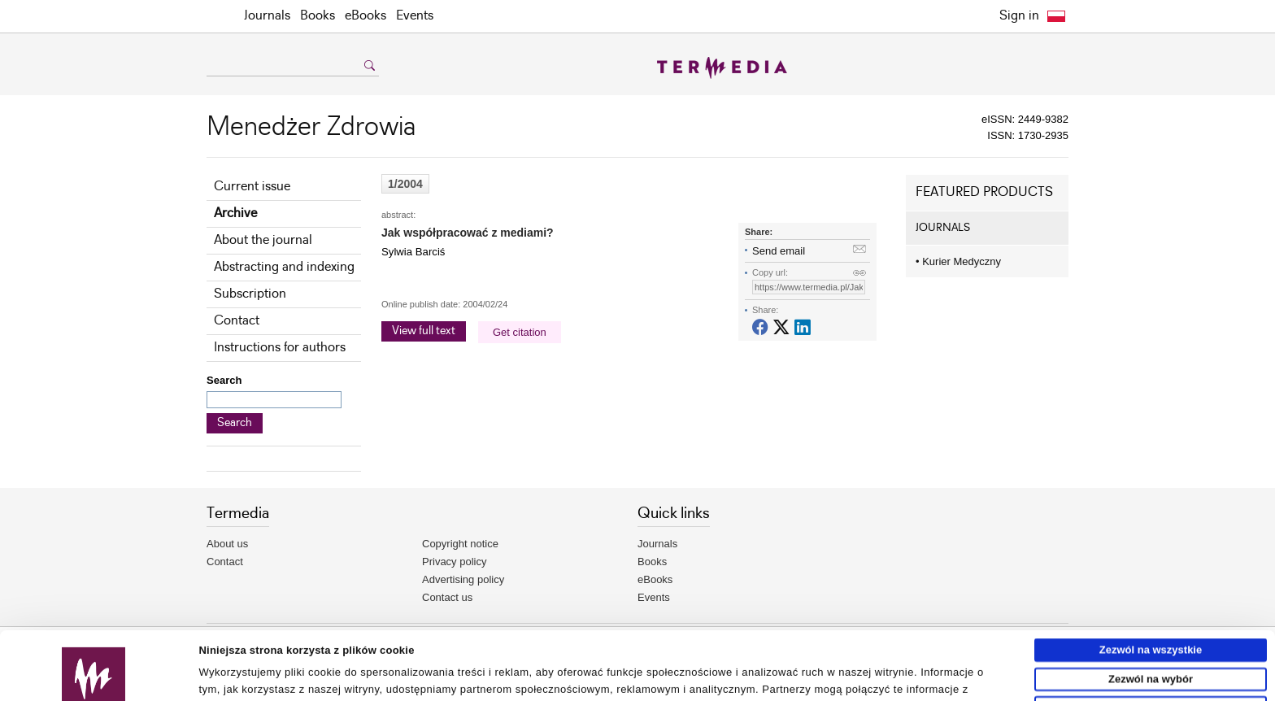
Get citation (519, 332)
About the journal (263, 240)
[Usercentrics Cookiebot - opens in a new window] (94, 682)
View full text (423, 331)
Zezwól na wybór (1150, 610)
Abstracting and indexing (284, 267)
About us (227, 544)
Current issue (252, 187)
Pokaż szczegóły (753, 682)
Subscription (250, 294)
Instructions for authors (280, 348)
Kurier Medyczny (958, 261)
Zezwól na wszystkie (1150, 582)
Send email (778, 251)
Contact (236, 321)
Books (317, 16)
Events (414, 16)
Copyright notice (460, 544)
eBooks (365, 16)
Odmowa (1151, 640)
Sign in (1019, 16)
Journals (267, 16)
